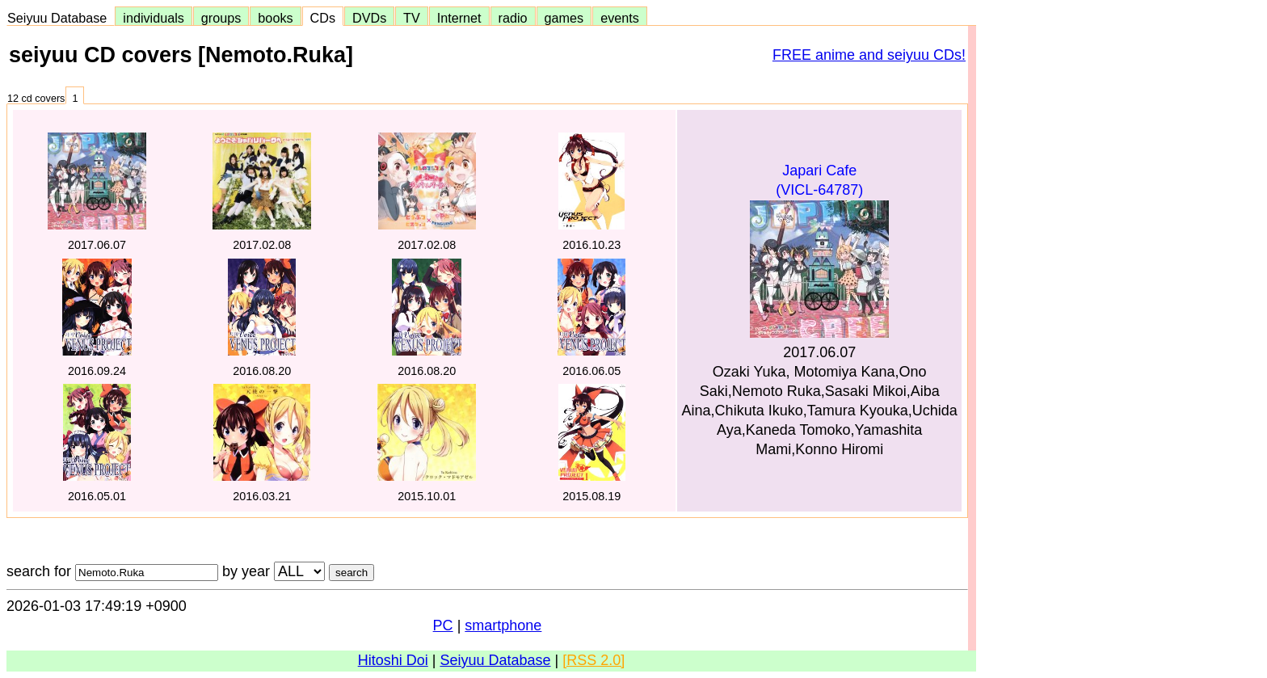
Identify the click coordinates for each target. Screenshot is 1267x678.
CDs (323, 18)
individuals (154, 18)
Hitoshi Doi (393, 660)
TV (411, 18)
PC (443, 625)
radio (513, 18)
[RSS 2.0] (593, 660)
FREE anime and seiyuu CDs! (869, 55)
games (564, 18)
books (275, 18)
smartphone (503, 625)
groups (221, 18)
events (619, 18)
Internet (459, 18)
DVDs (369, 18)
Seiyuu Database (60, 18)
